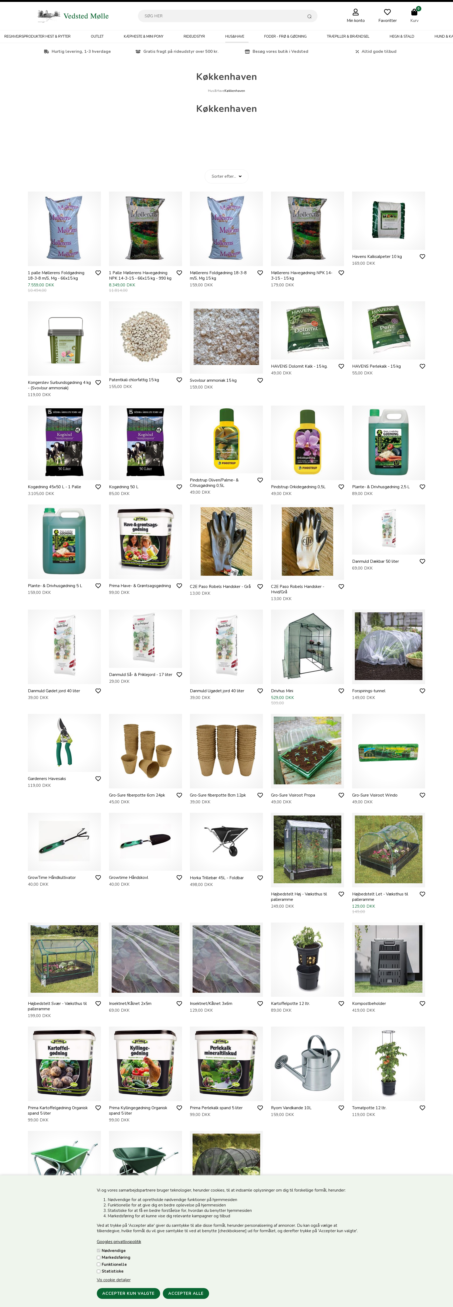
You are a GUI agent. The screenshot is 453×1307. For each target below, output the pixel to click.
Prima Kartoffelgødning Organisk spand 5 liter (58, 1110)
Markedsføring (116, 1257)
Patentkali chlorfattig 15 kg (134, 380)
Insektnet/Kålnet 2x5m (130, 1003)
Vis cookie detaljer (114, 1280)
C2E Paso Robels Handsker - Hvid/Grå (297, 589)
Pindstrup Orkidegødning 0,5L (298, 487)
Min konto (356, 20)
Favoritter (387, 20)
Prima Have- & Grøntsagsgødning (140, 585)
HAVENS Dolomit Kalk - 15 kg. (299, 366)
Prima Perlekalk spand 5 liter (216, 1108)
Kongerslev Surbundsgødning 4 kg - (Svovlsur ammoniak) (59, 385)
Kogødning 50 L (123, 487)
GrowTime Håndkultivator (52, 877)
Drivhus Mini (282, 691)
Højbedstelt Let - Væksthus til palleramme (380, 896)
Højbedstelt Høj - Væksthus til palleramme (299, 896)
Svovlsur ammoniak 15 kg (213, 380)
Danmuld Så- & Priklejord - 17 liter (140, 674)
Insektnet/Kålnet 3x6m (211, 1003)
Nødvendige (114, 1250)
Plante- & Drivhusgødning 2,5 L (381, 487)
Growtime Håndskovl (128, 877)
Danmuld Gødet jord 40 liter (54, 691)
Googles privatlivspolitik (119, 1241)
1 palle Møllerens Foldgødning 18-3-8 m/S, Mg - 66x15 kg (56, 275)
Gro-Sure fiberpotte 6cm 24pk (137, 795)
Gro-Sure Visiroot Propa (293, 795)
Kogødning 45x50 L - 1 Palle (54, 487)
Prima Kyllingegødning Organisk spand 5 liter (138, 1110)
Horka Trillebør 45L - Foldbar (217, 878)
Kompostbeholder (369, 1003)
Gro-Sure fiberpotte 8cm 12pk (218, 795)
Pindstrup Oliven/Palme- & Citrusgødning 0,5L (214, 482)
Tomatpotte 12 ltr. (369, 1108)
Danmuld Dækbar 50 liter (375, 561)
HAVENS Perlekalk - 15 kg (376, 366)
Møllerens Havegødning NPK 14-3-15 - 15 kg (301, 275)
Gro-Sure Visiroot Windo (375, 795)
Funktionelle (114, 1264)
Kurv (414, 20)
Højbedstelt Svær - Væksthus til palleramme (57, 1006)
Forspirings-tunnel (368, 691)
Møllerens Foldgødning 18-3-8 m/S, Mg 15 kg (218, 275)
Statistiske (113, 1271)
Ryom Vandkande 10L (291, 1108)
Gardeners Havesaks (47, 778)
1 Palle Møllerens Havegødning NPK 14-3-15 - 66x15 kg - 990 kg (140, 275)
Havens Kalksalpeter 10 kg (377, 256)
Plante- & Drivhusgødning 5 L (55, 585)
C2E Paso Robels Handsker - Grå (220, 586)
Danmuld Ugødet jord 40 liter (217, 691)
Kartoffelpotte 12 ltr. (290, 1003)
